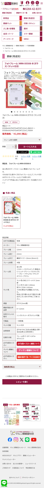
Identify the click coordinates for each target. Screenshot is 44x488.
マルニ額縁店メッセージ (18, 447)
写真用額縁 (30, 46)
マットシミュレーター (9, 459)
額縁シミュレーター (29, 455)
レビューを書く (36, 157)
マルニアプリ (17, 455)
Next (37, 90)
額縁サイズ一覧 (21, 13)
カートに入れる (29, 146)
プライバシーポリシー (28, 477)
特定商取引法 (30, 468)
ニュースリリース (30, 463)
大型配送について (18, 468)
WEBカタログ (6, 455)
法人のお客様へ (18, 463)
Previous (6, 90)
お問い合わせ (37, 13)
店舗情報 (5, 447)
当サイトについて (14, 477)
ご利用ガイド (6, 468)
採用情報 (5, 451)
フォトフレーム (9, 48)
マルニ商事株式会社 (34, 447)
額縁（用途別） (7, 13)
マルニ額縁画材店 (7, 46)
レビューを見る (25, 157)
